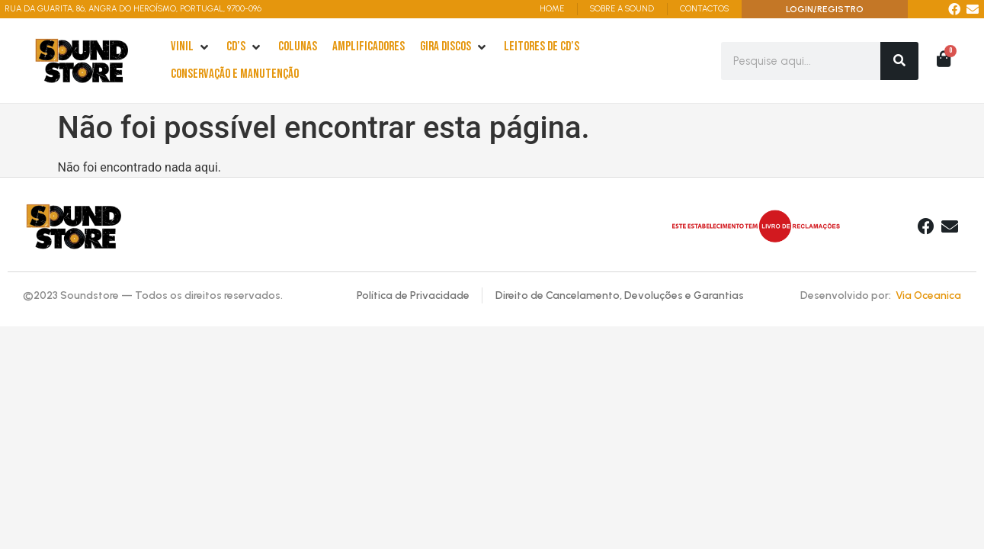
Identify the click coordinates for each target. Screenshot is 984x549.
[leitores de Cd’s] (541, 47)
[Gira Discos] (454, 47)
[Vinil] (191, 47)
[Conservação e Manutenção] (234, 74)
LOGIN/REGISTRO (825, 9)
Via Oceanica (928, 295)
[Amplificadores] (368, 47)
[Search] (899, 61)
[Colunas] (298, 47)
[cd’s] (245, 47)
